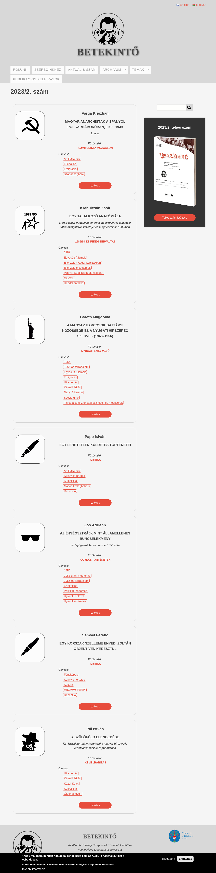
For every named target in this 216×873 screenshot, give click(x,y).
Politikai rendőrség (75, 591)
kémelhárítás (95, 762)
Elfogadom (168, 858)
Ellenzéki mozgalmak (77, 267)
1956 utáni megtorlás (77, 575)
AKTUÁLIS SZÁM (82, 69)
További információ (33, 869)
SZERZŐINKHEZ (47, 69)
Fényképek (71, 674)
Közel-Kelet (71, 783)
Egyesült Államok (75, 257)
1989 (67, 252)
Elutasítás (185, 858)
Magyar (199, 4)
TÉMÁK (140, 69)
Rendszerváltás (74, 283)
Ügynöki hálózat (74, 596)
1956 (67, 362)
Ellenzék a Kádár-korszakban (82, 262)
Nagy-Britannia (73, 392)
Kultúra (68, 684)
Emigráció (70, 169)
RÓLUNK (20, 69)
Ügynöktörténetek (75, 601)
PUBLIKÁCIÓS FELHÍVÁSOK (36, 79)
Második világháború (77, 486)
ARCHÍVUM (114, 69)
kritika (95, 459)
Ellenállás (70, 164)
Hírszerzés (70, 382)
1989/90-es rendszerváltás (95, 241)
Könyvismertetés (74, 475)
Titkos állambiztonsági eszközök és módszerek (93, 402)
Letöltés (95, 185)
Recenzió (70, 491)
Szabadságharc (74, 174)
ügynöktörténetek (95, 559)
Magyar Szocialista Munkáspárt (83, 272)
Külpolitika (70, 480)
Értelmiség (70, 585)
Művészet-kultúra (75, 690)
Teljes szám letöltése (174, 217)
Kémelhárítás (72, 387)
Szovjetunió (71, 397)
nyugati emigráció (95, 351)
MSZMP (69, 278)
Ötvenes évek (72, 793)
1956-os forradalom (76, 367)
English (183, 4)
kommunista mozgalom (95, 147)
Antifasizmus (72, 158)
